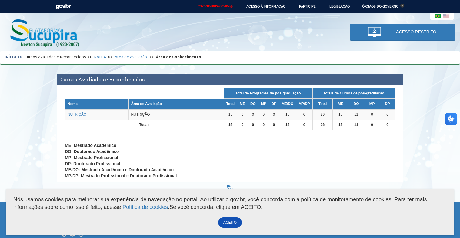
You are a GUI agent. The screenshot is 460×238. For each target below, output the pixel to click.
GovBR (63, 6)
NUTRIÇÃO (77, 114)
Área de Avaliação (131, 56)
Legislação (339, 6)
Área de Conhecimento (178, 56)
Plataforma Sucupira (45, 33)
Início (10, 56)
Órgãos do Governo (380, 6)
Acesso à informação (265, 6)
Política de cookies (145, 207)
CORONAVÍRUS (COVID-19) (215, 6)
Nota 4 (100, 56)
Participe (307, 6)
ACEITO (230, 222)
